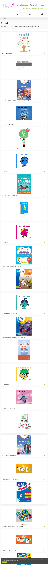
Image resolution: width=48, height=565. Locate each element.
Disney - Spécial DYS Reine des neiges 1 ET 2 (10, 455)
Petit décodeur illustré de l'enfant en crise (10, 195)
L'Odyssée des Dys (5, 361)
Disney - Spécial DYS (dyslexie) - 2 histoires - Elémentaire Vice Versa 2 (15, 100)
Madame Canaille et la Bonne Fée (8, 408)
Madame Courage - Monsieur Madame (9, 313)
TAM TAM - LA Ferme (6, 431)
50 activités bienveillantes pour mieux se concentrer (12, 266)
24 (44, 30)
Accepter (4, 562)
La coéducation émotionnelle (7, 53)
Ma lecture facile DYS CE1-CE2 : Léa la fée (10, 290)
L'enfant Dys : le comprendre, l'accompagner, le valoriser (13, 148)
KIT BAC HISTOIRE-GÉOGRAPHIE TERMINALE (10, 550)
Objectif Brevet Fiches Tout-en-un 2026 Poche (11, 502)
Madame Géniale (5, 242)
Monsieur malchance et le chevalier (9, 124)
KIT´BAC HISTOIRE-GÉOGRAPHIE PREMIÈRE (10, 479)
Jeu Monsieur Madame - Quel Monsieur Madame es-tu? (12, 526)
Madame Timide (5, 171)
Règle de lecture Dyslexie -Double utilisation (10, 77)
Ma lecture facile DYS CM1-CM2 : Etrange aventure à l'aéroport (14, 337)
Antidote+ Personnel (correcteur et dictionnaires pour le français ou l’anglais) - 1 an (18, 219)
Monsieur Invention (5, 384)
